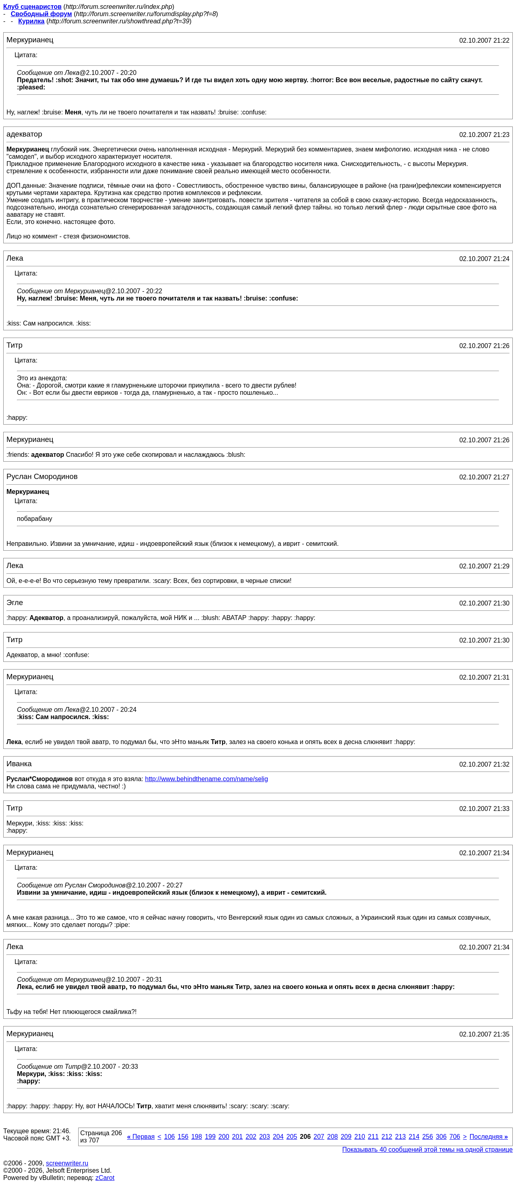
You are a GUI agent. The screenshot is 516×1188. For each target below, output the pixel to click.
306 (441, 1136)
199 (210, 1136)
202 (251, 1136)
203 (264, 1136)
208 (332, 1136)
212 (386, 1136)
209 (346, 1136)
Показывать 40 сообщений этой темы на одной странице (427, 1149)
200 (223, 1136)
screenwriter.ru (67, 1163)
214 (414, 1136)
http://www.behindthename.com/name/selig (206, 778)
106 (169, 1136)
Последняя (489, 1136)
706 (454, 1136)
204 (278, 1136)
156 (183, 1136)
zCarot (105, 1177)
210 (359, 1136)
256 (427, 1136)
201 (237, 1136)
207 (319, 1136)
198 (196, 1136)
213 (400, 1136)
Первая (141, 1136)
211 (373, 1136)
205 (291, 1136)
